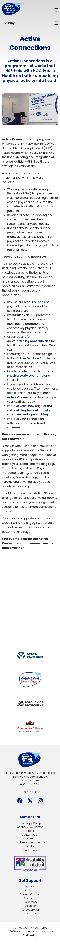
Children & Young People (30, 842)
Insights (30, 890)
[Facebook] (20, 800)
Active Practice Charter (33, 358)
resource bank (34, 302)
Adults (30, 846)
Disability (30, 831)
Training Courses (30, 894)
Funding (30, 886)
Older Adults (30, 850)
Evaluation (30, 906)
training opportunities (33, 341)
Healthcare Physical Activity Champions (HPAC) (30, 375)
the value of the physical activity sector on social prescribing (29, 410)
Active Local (30, 913)
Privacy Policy (38, 927)
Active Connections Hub (25, 397)
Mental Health (30, 835)
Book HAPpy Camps (30, 823)
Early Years (30, 838)
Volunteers (30, 902)
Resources (30, 898)
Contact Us (20, 927)
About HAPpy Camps (30, 827)
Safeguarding (30, 910)
